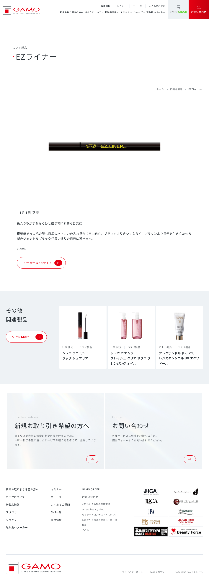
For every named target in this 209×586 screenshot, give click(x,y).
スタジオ (126, 12)
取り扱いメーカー (155, 12)
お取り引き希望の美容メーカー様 (99, 519)
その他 (85, 530)
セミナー (121, 6)
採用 (84, 524)
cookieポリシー (158, 571)
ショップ (139, 12)
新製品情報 (112, 12)
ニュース (137, 6)
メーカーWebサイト (42, 263)
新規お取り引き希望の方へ (22, 489)
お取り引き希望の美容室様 (96, 504)
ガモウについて (94, 12)
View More (27, 337)
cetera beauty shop (93, 509)
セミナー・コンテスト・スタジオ (99, 514)
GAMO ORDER (91, 489)
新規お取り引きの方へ (71, 12)
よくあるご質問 (157, 6)
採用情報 (105, 6)
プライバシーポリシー (134, 571)
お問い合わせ (90, 497)
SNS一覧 (56, 512)
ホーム (160, 89)
